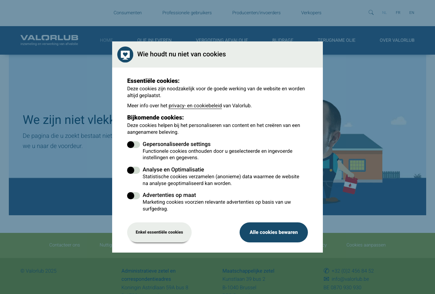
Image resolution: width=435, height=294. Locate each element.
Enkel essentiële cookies (159, 232)
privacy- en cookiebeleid (195, 106)
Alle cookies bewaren (273, 232)
